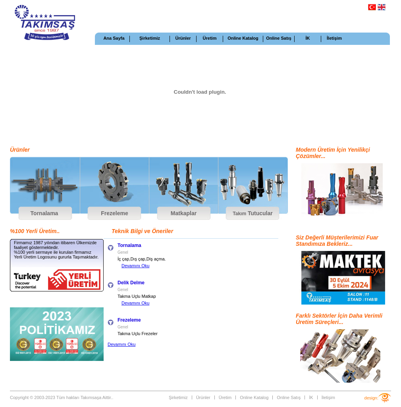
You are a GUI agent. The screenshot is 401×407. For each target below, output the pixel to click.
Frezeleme (114, 213)
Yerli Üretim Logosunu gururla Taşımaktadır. (56, 257)
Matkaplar (184, 213)
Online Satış (278, 38)
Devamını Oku (135, 265)
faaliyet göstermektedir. (36, 247)
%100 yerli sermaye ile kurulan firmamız (52, 252)
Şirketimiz (149, 38)
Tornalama (44, 213)
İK (308, 38)
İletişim (334, 38)
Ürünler (183, 38)
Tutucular (252, 213)
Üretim (210, 38)
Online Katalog (242, 38)
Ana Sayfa (113, 38)
